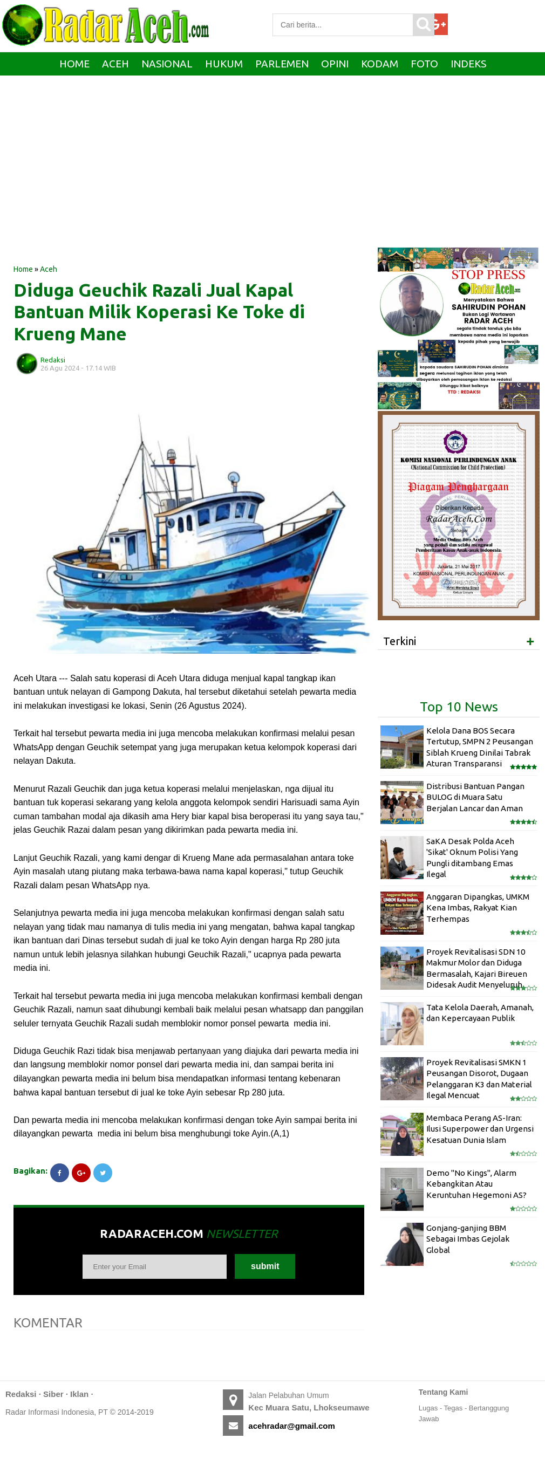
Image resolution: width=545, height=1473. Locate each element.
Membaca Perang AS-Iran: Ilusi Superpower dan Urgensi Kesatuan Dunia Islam (480, 1129)
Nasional (167, 64)
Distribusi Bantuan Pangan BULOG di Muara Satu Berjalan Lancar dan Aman (475, 797)
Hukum (224, 64)
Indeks (468, 64)
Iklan (79, 1394)
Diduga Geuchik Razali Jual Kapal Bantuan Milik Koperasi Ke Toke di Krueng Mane (159, 312)
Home (74, 64)
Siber (53, 1394)
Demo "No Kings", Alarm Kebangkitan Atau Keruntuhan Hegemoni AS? (476, 1184)
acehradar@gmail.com (291, 1425)
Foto (424, 64)
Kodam (379, 64)
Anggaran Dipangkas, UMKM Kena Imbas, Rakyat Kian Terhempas (477, 907)
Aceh (115, 64)
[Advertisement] (188, 177)
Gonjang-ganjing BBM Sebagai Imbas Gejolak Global (467, 1239)
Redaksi (21, 1394)
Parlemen (282, 64)
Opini (335, 64)
